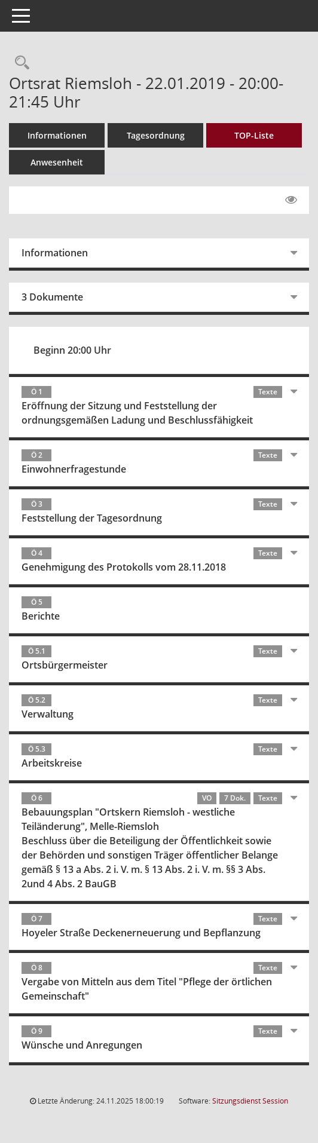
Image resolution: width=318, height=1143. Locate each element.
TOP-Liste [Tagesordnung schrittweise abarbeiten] (254, 135)
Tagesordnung (156, 135)
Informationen (57, 135)
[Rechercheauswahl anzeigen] (19, 63)
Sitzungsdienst (250, 1101)
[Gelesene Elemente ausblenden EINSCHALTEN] (291, 200)
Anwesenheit (56, 162)
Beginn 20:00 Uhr (72, 350)
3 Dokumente (52, 297)
